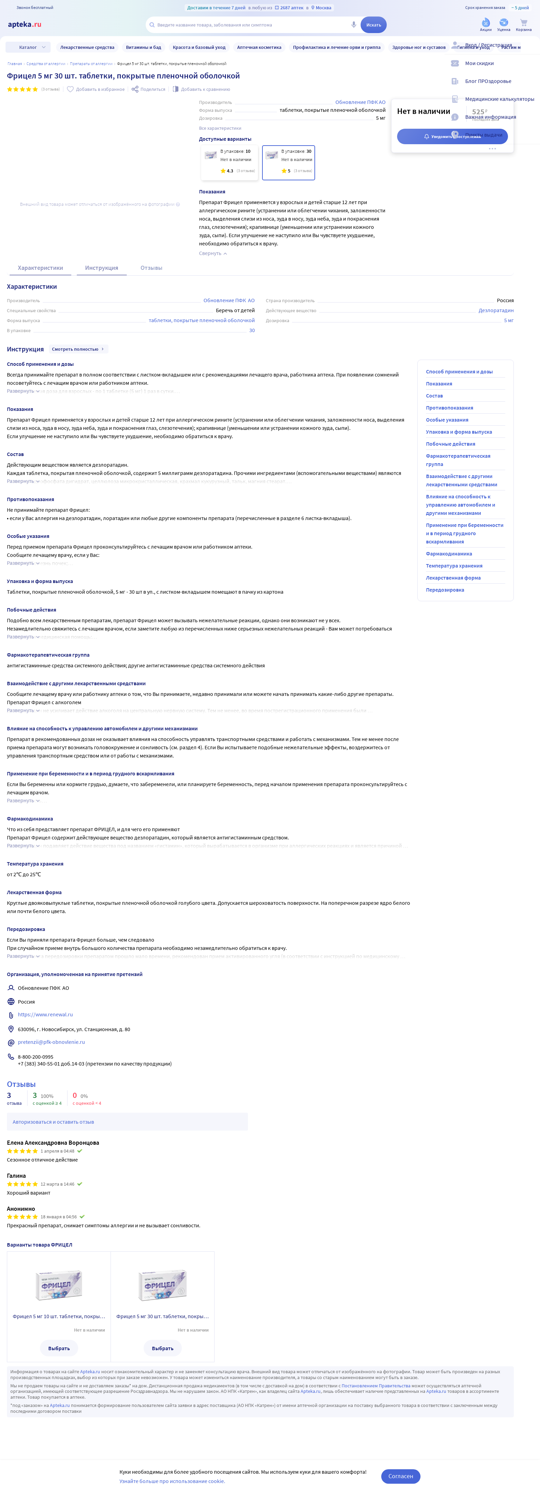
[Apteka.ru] (30, 25)
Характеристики (40, 268)
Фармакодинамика (449, 553)
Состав (434, 395)
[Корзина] (524, 25)
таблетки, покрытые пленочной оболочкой (202, 320)
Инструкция (101, 268)
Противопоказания (449, 407)
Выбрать (59, 1348)
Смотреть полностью (78, 349)
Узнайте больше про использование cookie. (172, 1481)
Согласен (400, 1476)
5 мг (509, 320)
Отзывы (152, 268)
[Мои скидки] (530, 69)
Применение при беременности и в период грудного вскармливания (464, 533)
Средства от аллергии (46, 63)
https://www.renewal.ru (45, 1014)
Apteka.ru (90, 1371)
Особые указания (447, 419)
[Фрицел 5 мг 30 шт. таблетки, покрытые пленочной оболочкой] (288, 163)
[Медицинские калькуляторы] (530, 105)
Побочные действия (450, 443)
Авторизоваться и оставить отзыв (53, 1121)
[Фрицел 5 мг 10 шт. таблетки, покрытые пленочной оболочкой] (229, 163)
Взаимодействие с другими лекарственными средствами (461, 480)
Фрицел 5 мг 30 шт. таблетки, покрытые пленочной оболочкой (162, 1316)
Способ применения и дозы (459, 371)
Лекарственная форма (453, 577)
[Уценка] (503, 25)
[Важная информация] (530, 122)
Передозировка (445, 589)
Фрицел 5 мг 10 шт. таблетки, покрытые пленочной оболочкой (59, 1316)
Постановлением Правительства (376, 1386)
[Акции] (486, 25)
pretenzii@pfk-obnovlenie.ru (51, 1041)
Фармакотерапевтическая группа (458, 459)
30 (252, 330)
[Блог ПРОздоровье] (530, 87)
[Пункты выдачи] (530, 140)
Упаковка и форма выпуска (459, 431)
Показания (439, 383)
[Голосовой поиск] (353, 24)
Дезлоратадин (496, 310)
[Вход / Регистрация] (530, 51)
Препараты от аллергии (91, 63)
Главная (15, 63)
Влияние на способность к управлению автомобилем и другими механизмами (460, 504)
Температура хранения (454, 565)
